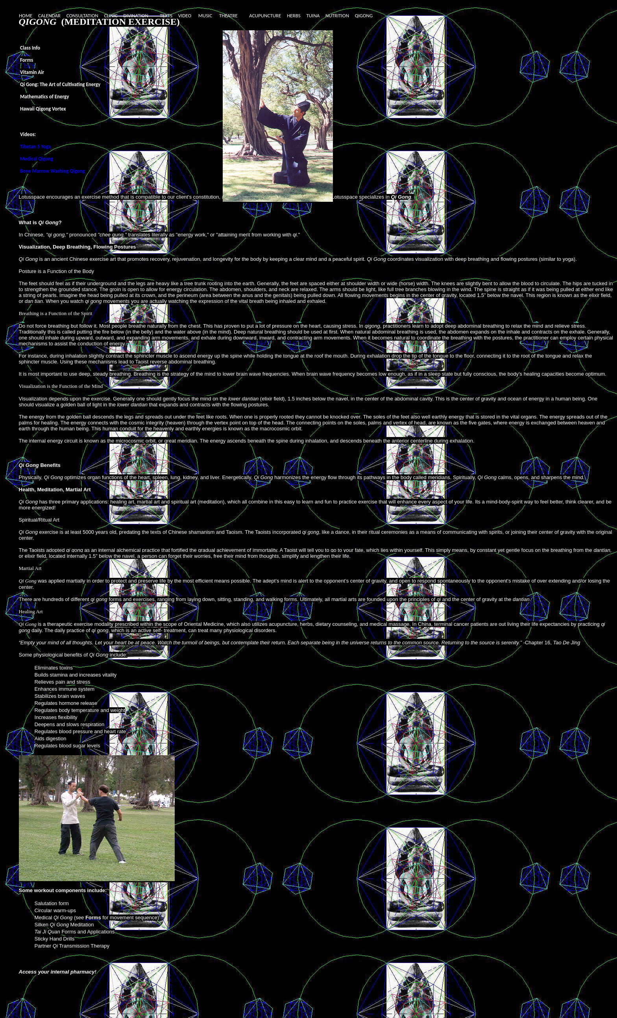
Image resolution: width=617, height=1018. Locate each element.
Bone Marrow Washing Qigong (52, 171)
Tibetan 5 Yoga (35, 146)
